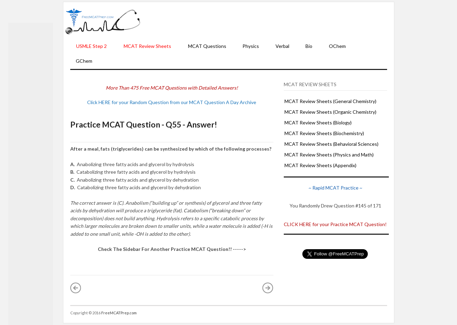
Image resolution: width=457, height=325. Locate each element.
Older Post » (267, 287)
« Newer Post (75, 287)
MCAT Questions (207, 46)
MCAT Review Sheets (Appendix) (320, 165)
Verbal (282, 46)
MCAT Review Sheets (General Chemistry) (330, 101)
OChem (337, 46)
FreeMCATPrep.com (119, 313)
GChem (84, 61)
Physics (250, 46)
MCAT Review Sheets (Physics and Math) (329, 155)
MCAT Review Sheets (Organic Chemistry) (330, 112)
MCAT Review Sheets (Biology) (318, 122)
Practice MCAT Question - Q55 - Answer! (143, 124)
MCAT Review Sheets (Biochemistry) (324, 133)
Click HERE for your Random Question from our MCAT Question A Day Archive (171, 102)
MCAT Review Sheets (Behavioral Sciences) (331, 144)
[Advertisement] (267, 21)
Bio (308, 46)
